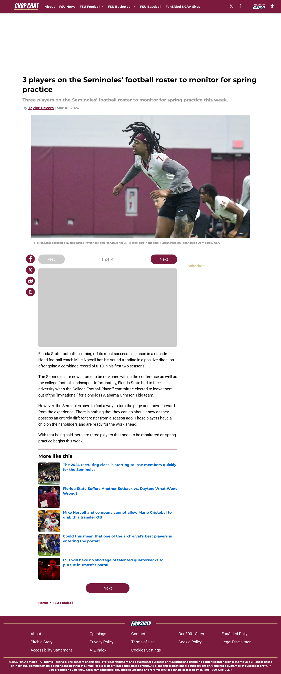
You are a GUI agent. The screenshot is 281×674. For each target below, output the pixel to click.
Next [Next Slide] (164, 259)
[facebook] (240, 6)
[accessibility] (272, 6)
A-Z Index (98, 650)
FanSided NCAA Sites (183, 7)
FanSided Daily (235, 633)
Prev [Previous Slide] (51, 259)
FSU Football (63, 603)
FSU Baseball (150, 7)
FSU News (67, 7)
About (50, 7)
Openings (98, 633)
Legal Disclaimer (236, 642)
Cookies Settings (146, 650)
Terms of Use (143, 642)
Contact (138, 633)
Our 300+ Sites (191, 633)
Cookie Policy (190, 642)
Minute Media (27, 661)
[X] (231, 6)
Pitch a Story (42, 642)
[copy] (30, 292)
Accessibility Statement (51, 650)
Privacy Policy (102, 642)
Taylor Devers (41, 108)
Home (43, 603)
